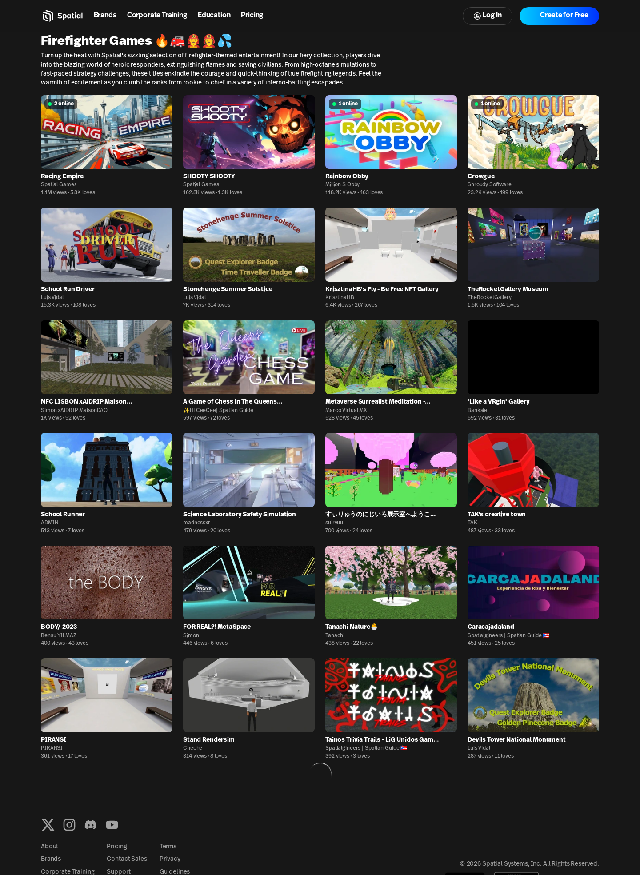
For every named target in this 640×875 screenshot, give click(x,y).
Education (214, 15)
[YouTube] (112, 825)
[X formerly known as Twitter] (48, 825)
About (49, 846)
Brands (105, 15)
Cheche (192, 748)
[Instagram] (69, 825)
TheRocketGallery (490, 297)
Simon (191, 636)
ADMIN (49, 523)
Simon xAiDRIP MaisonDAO (74, 410)
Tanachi (334, 636)
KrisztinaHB (339, 297)
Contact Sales (127, 859)
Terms (168, 846)
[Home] (62, 16)
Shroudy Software (490, 185)
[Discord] (91, 825)
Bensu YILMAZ (58, 636)
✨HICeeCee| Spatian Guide (218, 410)
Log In (487, 16)
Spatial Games (58, 185)
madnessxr (196, 523)
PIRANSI (52, 748)
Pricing (252, 15)
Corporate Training (157, 15)
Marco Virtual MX (346, 410)
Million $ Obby (342, 185)
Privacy (170, 859)
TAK (472, 523)
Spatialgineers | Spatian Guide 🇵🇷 (508, 636)
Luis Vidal (52, 297)
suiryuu (334, 523)
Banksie (477, 410)
